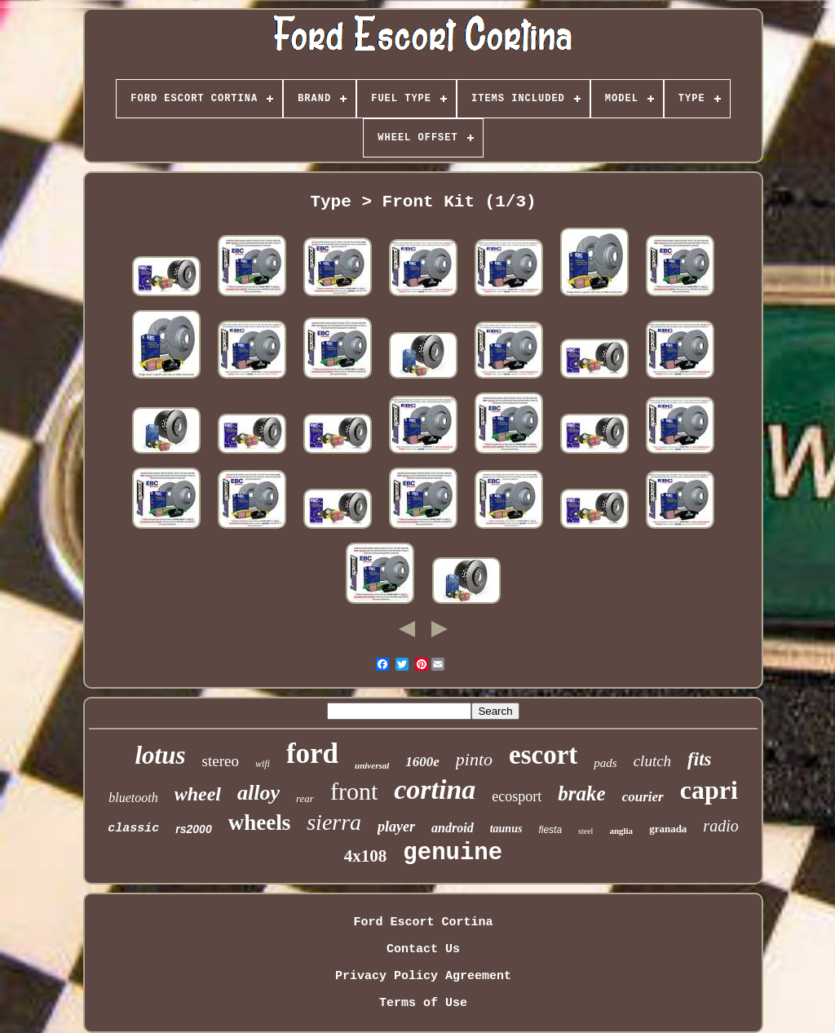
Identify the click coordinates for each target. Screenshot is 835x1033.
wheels (259, 822)
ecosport (516, 796)
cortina (434, 789)
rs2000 (193, 829)
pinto (474, 759)
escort (543, 754)
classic (133, 829)
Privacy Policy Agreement (423, 976)
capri (709, 790)
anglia (621, 831)
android (452, 828)
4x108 (365, 856)
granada (668, 828)
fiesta (550, 830)
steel (585, 831)
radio (720, 826)
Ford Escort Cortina (423, 922)
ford (312, 753)
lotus (160, 755)
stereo (220, 760)
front (354, 791)
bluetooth (132, 798)
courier (643, 797)
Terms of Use (423, 1003)
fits (699, 759)
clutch (652, 760)
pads (605, 762)
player (396, 826)
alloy (258, 793)
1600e (422, 761)
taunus (506, 828)
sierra (334, 822)
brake (581, 794)
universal (372, 765)
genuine (452, 853)
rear (305, 798)
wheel (198, 794)
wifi (262, 763)
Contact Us (423, 949)
